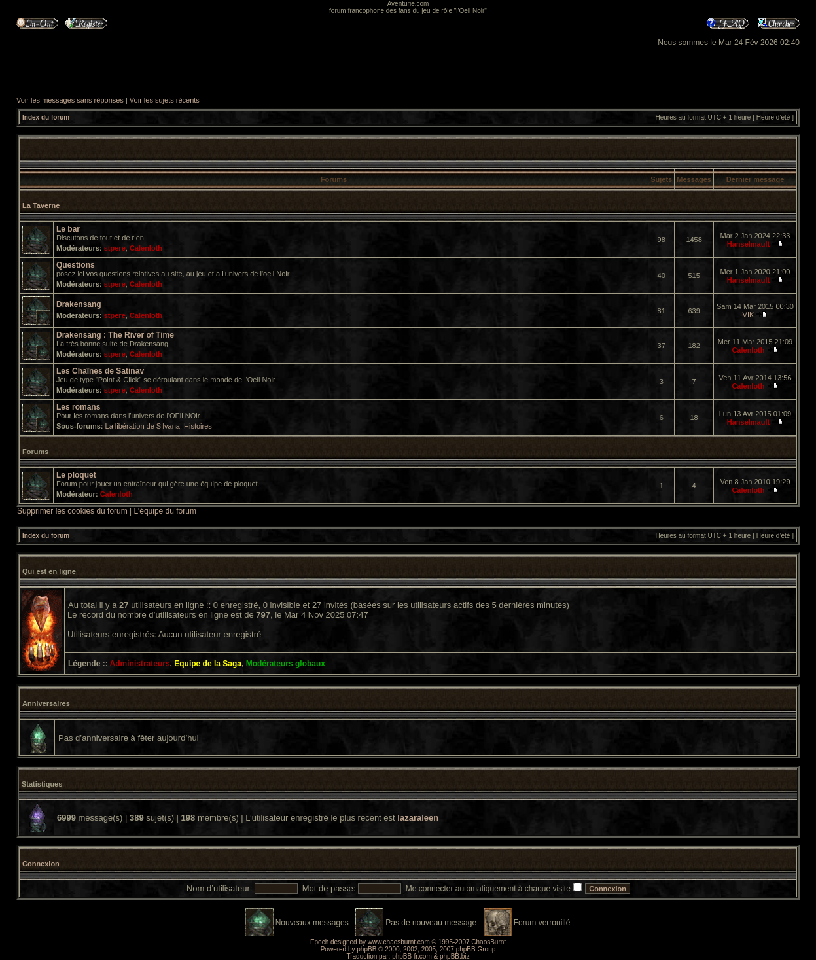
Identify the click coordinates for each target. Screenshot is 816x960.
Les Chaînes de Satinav (100, 371)
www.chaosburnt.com (399, 942)
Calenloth (146, 248)
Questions (75, 265)
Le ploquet (76, 475)
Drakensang (78, 304)
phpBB (366, 949)
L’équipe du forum (165, 511)
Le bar (68, 229)
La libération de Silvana (142, 426)
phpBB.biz (455, 956)
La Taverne (41, 205)
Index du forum (45, 117)
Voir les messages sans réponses (70, 100)
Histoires (198, 426)
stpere (115, 248)
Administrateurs (140, 663)
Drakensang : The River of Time (115, 335)
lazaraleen (417, 818)
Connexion (41, 864)
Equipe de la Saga (207, 663)
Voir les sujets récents (165, 100)
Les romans (78, 407)
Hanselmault (748, 244)
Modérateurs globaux (285, 663)
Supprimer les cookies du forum (72, 511)
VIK (748, 315)
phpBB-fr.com (412, 956)
